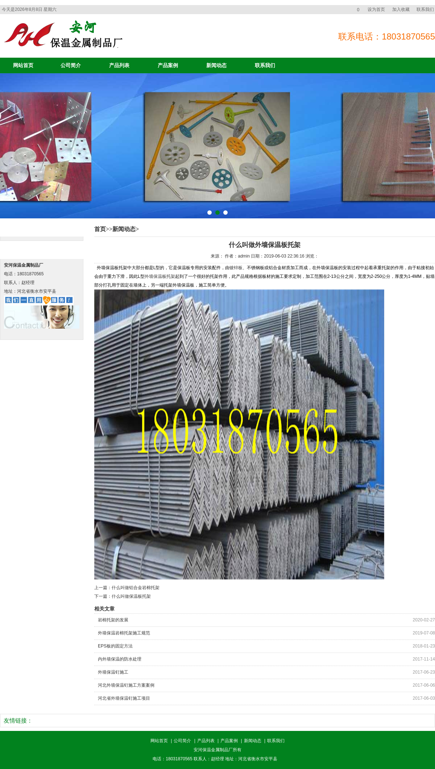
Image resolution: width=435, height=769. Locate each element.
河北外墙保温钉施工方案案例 (126, 685)
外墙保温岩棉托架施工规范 (124, 633)
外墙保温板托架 (160, 276)
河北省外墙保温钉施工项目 (124, 698)
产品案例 (168, 65)
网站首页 (23, 65)
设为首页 (376, 9)
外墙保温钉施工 (113, 672)
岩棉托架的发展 (113, 619)
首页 (100, 229)
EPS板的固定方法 (115, 646)
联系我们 (425, 9)
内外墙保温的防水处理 (119, 659)
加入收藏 (401, 9)
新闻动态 (216, 65)
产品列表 (119, 65)
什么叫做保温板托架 (131, 596)
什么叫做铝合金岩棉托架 (136, 587)
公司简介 (71, 65)
